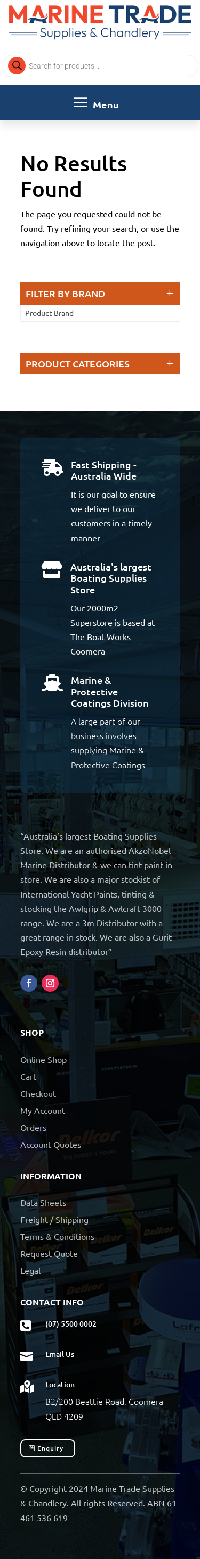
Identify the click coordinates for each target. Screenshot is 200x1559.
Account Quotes (50, 1144)
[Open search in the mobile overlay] (100, 66)
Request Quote (49, 1253)
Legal (30, 1270)
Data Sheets (43, 1202)
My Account (42, 1110)
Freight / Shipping (54, 1219)
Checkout (38, 1093)
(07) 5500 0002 (71, 1324)
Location (60, 1384)
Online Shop (43, 1059)
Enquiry (50, 1448)
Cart (28, 1076)
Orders (33, 1127)
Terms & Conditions (57, 1236)
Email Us (59, 1354)
